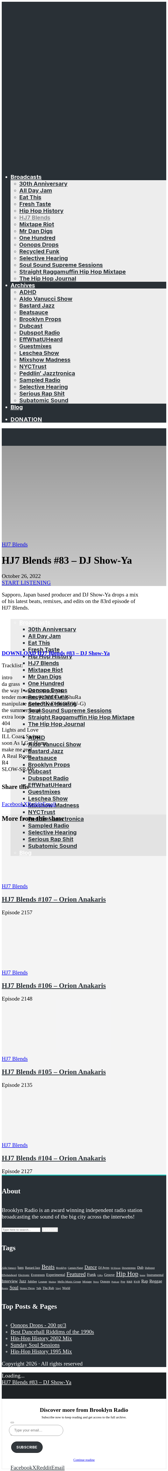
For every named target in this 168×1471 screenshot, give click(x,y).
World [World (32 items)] (66, 1288)
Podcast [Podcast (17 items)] (115, 1281)
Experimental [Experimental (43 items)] (55, 1275)
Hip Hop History (41, 210)
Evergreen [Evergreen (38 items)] (38, 1275)
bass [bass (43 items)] (21, 1267)
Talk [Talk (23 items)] (38, 1288)
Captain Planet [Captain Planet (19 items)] (75, 1267)
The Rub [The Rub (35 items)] (48, 1288)
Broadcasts (26, 176)
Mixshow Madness (44, 359)
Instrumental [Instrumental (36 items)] (155, 1275)
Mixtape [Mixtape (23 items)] (87, 1281)
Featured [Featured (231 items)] (76, 1274)
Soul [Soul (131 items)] (14, 1287)
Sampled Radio (39, 380)
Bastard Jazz (37, 305)
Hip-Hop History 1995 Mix (41, 1351)
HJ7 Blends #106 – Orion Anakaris (54, 985)
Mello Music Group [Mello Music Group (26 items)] (69, 1281)
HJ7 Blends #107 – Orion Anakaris (54, 899)
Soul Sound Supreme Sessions (61, 264)
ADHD (27, 292)
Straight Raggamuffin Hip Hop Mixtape (72, 271)
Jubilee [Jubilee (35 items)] (32, 1281)
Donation (26, 419)
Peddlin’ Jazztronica (47, 373)
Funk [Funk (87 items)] (91, 1274)
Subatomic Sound (43, 400)
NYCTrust (32, 366)
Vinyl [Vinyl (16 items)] (58, 1288)
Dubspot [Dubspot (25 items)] (150, 1267)
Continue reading (84, 1460)
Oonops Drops (39, 244)
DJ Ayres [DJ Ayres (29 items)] (103, 1267)
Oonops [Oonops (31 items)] (105, 1281)
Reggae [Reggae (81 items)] (155, 1281)
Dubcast (30, 325)
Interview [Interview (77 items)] (10, 1281)
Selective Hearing (43, 258)
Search (50, 1229)
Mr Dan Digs (36, 231)
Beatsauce (33, 312)
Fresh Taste (35, 204)
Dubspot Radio (39, 332)
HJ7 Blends (34, 217)
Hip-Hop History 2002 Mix (41, 1338)
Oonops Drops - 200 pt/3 (38, 1325)
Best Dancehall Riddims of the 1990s (52, 1332)
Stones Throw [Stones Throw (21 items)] (27, 1288)
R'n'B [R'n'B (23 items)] (137, 1281)
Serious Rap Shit (42, 393)
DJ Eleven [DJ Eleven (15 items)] (115, 1268)
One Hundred (37, 237)
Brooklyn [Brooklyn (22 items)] (61, 1267)
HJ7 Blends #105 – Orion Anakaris (54, 1072)
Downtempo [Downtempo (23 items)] (129, 1267)
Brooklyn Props (40, 319)
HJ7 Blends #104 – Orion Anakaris (54, 1158)
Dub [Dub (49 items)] (140, 1267)
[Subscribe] (12, 1422)
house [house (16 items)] (142, 1275)
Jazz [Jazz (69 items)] (22, 1281)
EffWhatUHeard (41, 339)
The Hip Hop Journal (47, 278)
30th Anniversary (43, 183)
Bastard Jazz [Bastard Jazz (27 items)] (32, 1267)
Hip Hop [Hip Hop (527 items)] (127, 1273)
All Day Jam (35, 190)
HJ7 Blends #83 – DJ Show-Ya (36, 1382)
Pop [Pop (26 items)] (123, 1281)
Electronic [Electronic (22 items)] (24, 1275)
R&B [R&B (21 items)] (129, 1281)
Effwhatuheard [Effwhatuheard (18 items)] (9, 1275)
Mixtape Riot (36, 224)
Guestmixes (35, 346)
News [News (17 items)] (96, 1281)
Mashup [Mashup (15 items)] (52, 1282)
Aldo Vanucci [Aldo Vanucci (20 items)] (9, 1267)
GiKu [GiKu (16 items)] (100, 1275)
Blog (16, 407)
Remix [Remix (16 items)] (5, 1288)
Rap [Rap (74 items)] (144, 1281)
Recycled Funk (39, 251)
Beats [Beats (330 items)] (48, 1267)
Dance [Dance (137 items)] (90, 1267)
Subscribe (26, 1447)
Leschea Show (39, 352)
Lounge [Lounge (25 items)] (42, 1281)
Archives (22, 285)
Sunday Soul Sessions (35, 1345)
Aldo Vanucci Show (45, 298)
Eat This (30, 197)
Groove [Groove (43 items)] (109, 1275)
